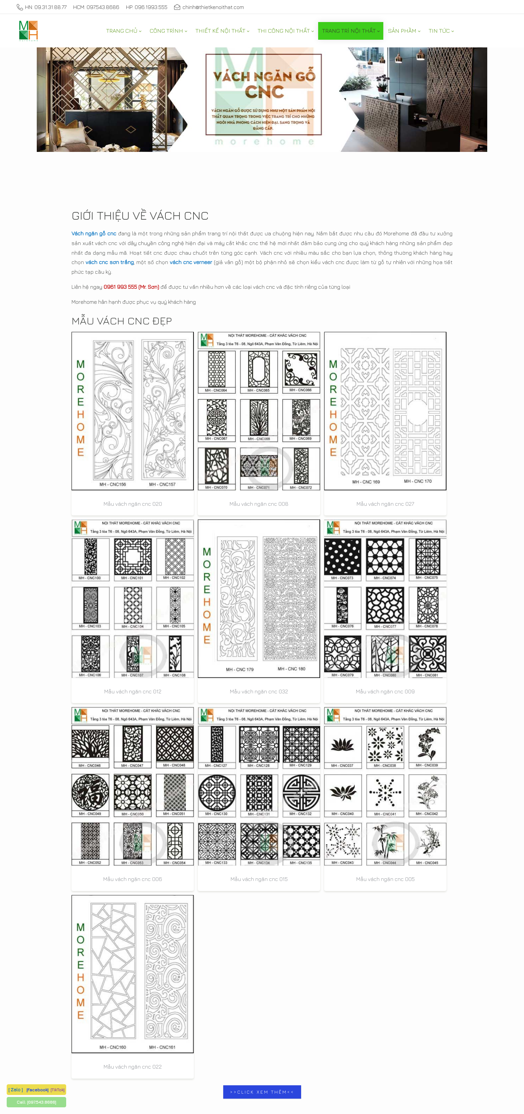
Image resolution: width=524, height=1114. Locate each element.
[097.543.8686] (41, 1102)
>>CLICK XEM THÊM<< (262, 588)
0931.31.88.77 (187, 752)
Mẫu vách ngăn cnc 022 (416, 564)
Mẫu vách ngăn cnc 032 (416, 440)
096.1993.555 (185, 806)
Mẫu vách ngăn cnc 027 (262, 440)
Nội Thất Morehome (393, 617)
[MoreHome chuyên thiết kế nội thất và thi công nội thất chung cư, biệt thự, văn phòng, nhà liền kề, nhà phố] (28, 31)
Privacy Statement (212, 1032)
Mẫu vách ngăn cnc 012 (339, 440)
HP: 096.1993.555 (146, 7)
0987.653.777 (125, 762)
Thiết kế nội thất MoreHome (151, 1032)
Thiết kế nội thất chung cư (403, 795)
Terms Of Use (255, 1032)
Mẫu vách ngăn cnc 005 (339, 564)
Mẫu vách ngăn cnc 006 (185, 564)
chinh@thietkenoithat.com (209, 7)
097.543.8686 (88, 762)
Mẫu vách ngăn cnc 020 (108, 440)
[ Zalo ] (15, 1089)
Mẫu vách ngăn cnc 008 (185, 440)
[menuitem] (123, 31)
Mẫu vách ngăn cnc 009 (108, 564)
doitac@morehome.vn (390, 765)
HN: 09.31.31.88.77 (42, 7)
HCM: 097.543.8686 (96, 7)
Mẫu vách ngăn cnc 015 (261, 564)
